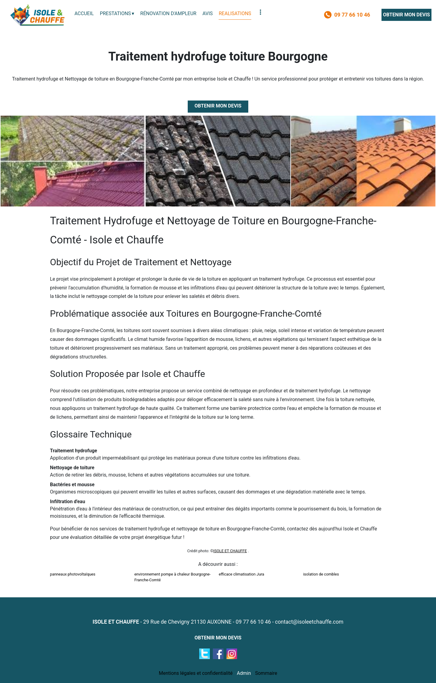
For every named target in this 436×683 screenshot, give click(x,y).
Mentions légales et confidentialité (196, 673)
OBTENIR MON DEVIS (406, 15)
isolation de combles (321, 574)
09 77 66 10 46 (253, 622)
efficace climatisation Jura (241, 574)
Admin (244, 673)
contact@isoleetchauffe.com (309, 622)
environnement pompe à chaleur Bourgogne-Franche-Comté (172, 577)
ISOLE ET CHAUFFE (230, 551)
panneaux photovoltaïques (72, 574)
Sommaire (266, 673)
